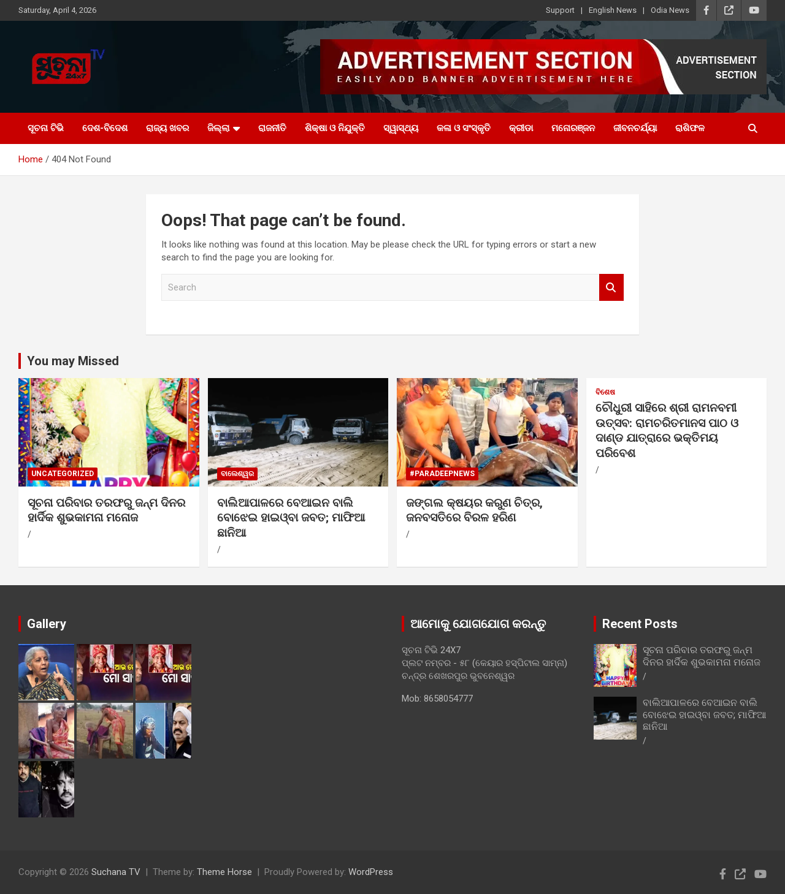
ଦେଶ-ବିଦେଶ (105, 128)
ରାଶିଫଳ (690, 128)
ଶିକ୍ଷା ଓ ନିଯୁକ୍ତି (335, 128)
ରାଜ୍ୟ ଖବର (167, 128)
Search (611, 287)
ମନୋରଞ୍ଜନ (573, 128)
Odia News (670, 10)
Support (560, 10)
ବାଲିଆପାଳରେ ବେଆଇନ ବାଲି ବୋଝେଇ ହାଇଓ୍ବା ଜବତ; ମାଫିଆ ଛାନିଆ (291, 518)
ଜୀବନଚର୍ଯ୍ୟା (635, 128)
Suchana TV (115, 871)
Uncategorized (62, 473)
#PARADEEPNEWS (442, 473)
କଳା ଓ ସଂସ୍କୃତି (464, 128)
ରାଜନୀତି (272, 128)
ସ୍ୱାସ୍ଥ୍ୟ (400, 128)
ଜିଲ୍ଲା (218, 128)
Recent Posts (640, 623)
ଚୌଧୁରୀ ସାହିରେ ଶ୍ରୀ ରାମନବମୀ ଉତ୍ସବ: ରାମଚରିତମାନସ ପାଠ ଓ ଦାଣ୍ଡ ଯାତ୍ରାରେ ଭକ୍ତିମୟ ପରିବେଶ (666, 430)
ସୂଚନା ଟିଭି (46, 128)
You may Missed (73, 361)
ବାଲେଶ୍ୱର (237, 473)
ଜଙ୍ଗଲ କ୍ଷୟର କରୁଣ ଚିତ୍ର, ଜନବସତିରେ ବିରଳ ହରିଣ (474, 510)
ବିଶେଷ (605, 392)
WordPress (370, 871)
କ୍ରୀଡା (521, 128)
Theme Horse (224, 871)
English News (613, 10)
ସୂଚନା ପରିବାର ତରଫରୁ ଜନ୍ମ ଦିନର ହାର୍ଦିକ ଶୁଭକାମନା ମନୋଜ (106, 510)
